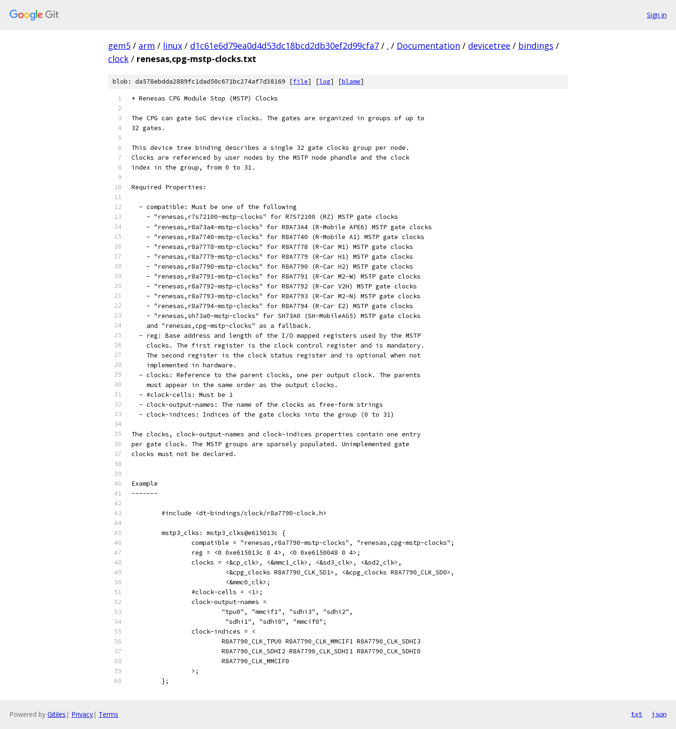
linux (172, 45)
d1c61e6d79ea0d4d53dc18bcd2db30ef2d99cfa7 (284, 45)
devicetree (489, 45)
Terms (108, 714)
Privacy (82, 714)
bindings (535, 45)
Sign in (657, 14)
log (324, 81)
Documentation (428, 45)
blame (351, 81)
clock (118, 58)
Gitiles (56, 714)
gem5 (119, 45)
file (300, 81)
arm (146, 45)
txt (636, 714)
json (659, 714)
